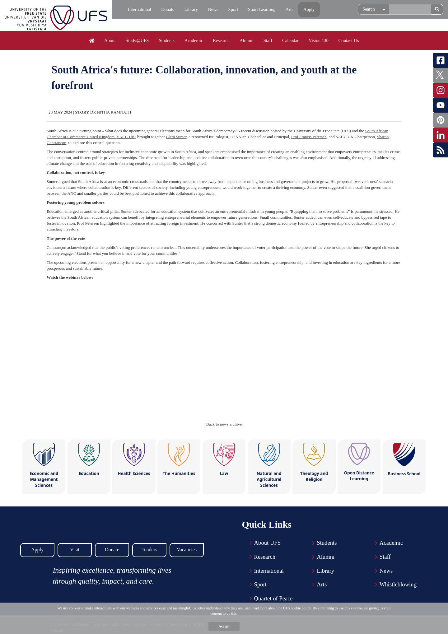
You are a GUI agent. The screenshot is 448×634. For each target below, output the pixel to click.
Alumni (247, 40)
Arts (289, 9)
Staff (268, 40)
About (110, 40)
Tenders (149, 549)
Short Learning (261, 9)
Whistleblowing (398, 584)
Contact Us (348, 40)
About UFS (267, 542)
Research (221, 40)
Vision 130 (319, 40)
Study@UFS (137, 40)
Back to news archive (224, 424)
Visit (74, 549)
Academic (193, 40)
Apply (309, 9)
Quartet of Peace (273, 598)
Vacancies (187, 549)
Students (167, 40)
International (139, 9)
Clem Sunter (176, 136)
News (213, 9)
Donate (167, 9)
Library (191, 9)
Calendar (290, 40)
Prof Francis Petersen (309, 136)
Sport (233, 9)
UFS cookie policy (297, 608)
